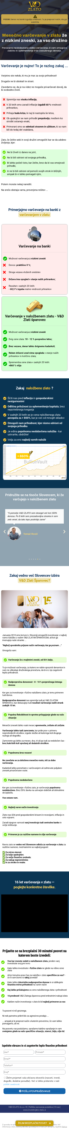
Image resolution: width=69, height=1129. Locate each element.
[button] (4, 531)
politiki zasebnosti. (12, 1084)
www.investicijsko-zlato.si (34, 1110)
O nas (57, 1107)
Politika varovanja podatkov (41, 1107)
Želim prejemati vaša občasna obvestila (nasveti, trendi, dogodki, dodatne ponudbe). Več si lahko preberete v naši (32, 1081)
